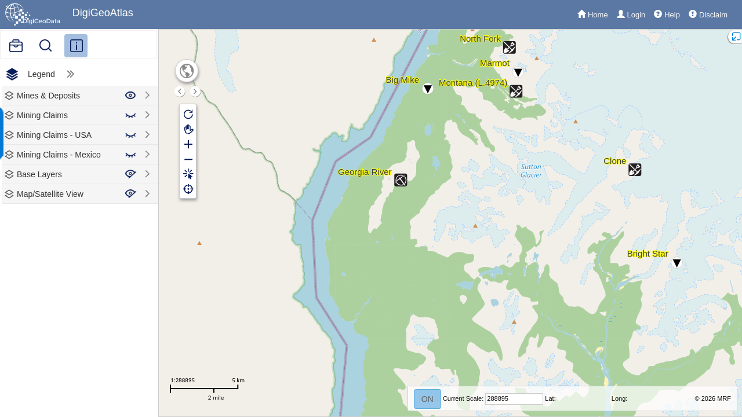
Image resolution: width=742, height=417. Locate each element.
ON (427, 399)
